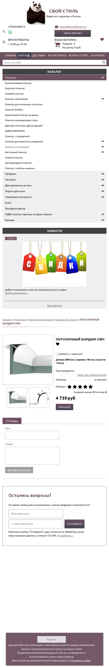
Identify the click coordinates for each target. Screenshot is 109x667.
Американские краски (18, 196)
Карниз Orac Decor (66, 319)
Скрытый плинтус (15, 88)
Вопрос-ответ (78, 55)
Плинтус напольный (16, 98)
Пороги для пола (15, 191)
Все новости (54, 305)
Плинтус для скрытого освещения (24, 141)
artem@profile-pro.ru (73, 26)
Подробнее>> (65, 535)
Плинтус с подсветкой (17, 136)
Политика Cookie (81, 660)
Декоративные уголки (18, 185)
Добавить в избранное (57, 344)
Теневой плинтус (14, 93)
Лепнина (10, 179)
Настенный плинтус (16, 152)
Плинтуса (10, 77)
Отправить (74, 523)
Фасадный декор (15, 208)
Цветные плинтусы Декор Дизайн (24, 125)
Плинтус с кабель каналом (20, 168)
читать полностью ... (16, 292)
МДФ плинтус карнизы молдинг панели (28, 214)
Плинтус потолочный (17, 146)
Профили (10, 173)
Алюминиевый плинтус (18, 82)
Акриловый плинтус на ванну (21, 114)
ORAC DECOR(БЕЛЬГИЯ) (91, 375)
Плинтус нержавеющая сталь (21, 120)
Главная (10, 55)
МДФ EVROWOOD (15, 130)
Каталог (24, 55)
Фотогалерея (57, 55)
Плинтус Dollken (14, 109)
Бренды (10, 219)
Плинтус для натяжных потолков (23, 104)
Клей (8, 202)
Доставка (38, 55)
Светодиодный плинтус (18, 162)
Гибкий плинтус (14, 157)
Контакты (97, 55)
